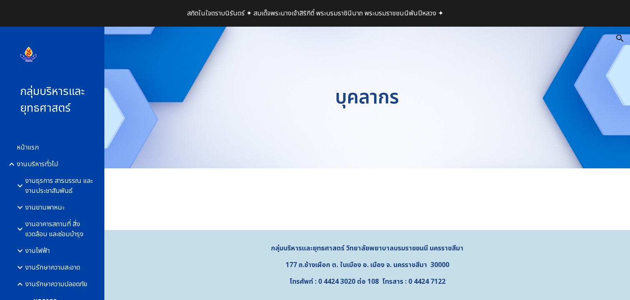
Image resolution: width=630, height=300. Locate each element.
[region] (315, 13)
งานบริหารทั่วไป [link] (37, 164)
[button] (620, 38)
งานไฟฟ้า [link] (37, 251)
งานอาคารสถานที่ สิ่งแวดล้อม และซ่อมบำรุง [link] (54, 229)
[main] (367, 97)
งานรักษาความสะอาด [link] (52, 267)
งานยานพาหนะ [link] (44, 207)
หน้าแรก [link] (28, 147)
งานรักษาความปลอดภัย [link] (56, 284)
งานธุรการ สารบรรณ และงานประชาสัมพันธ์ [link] (59, 186)
